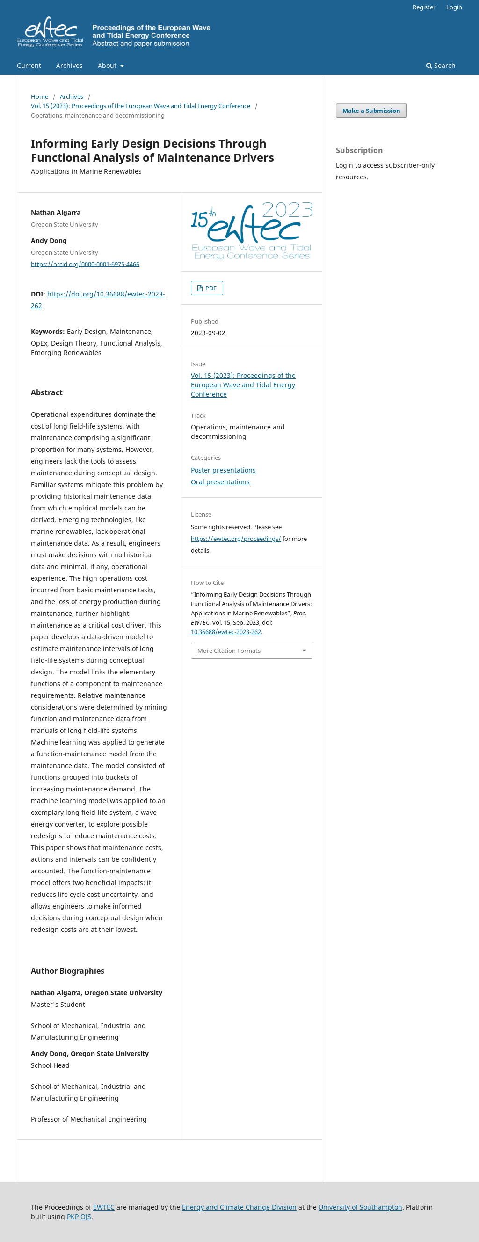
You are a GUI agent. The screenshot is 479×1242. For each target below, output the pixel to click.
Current (29, 65)
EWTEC (104, 1207)
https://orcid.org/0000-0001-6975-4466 (85, 263)
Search (441, 65)
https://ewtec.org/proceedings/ (236, 538)
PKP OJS (79, 1216)
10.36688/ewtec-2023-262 (226, 632)
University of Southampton (360, 1207)
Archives (69, 65)
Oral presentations (220, 481)
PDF (210, 288)
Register (424, 7)
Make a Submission (371, 110)
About (108, 65)
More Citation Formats (229, 650)
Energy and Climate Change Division (239, 1207)
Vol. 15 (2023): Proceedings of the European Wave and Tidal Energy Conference (140, 106)
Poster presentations (223, 470)
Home (39, 96)
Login (454, 7)
